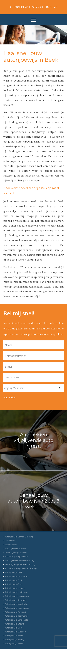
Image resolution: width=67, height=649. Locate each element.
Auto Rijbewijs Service (15, 548)
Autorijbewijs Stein (14, 628)
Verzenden (9, 397)
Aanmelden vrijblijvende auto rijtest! (33, 440)
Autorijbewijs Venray (14, 639)
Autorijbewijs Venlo (14, 635)
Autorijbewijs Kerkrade (15, 600)
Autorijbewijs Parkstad (15, 612)
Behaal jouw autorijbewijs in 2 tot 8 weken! (33, 501)
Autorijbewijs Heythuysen (17, 592)
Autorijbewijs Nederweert (17, 608)
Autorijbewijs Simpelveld (16, 620)
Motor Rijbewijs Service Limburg (20, 564)
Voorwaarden (11, 544)
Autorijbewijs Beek (14, 572)
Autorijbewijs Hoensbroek (17, 596)
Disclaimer (9, 540)
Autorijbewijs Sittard (14, 624)
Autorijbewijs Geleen (14, 584)
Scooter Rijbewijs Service (16, 556)
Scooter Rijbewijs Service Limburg (21, 568)
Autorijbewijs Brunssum (16, 576)
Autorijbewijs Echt (13, 580)
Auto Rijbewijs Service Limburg (19, 560)
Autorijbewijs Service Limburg (33, 7)
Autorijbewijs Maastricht (16, 604)
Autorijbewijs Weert (14, 643)
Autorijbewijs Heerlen (15, 588)
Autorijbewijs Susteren (15, 631)
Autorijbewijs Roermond (16, 616)
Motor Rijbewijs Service (15, 552)
